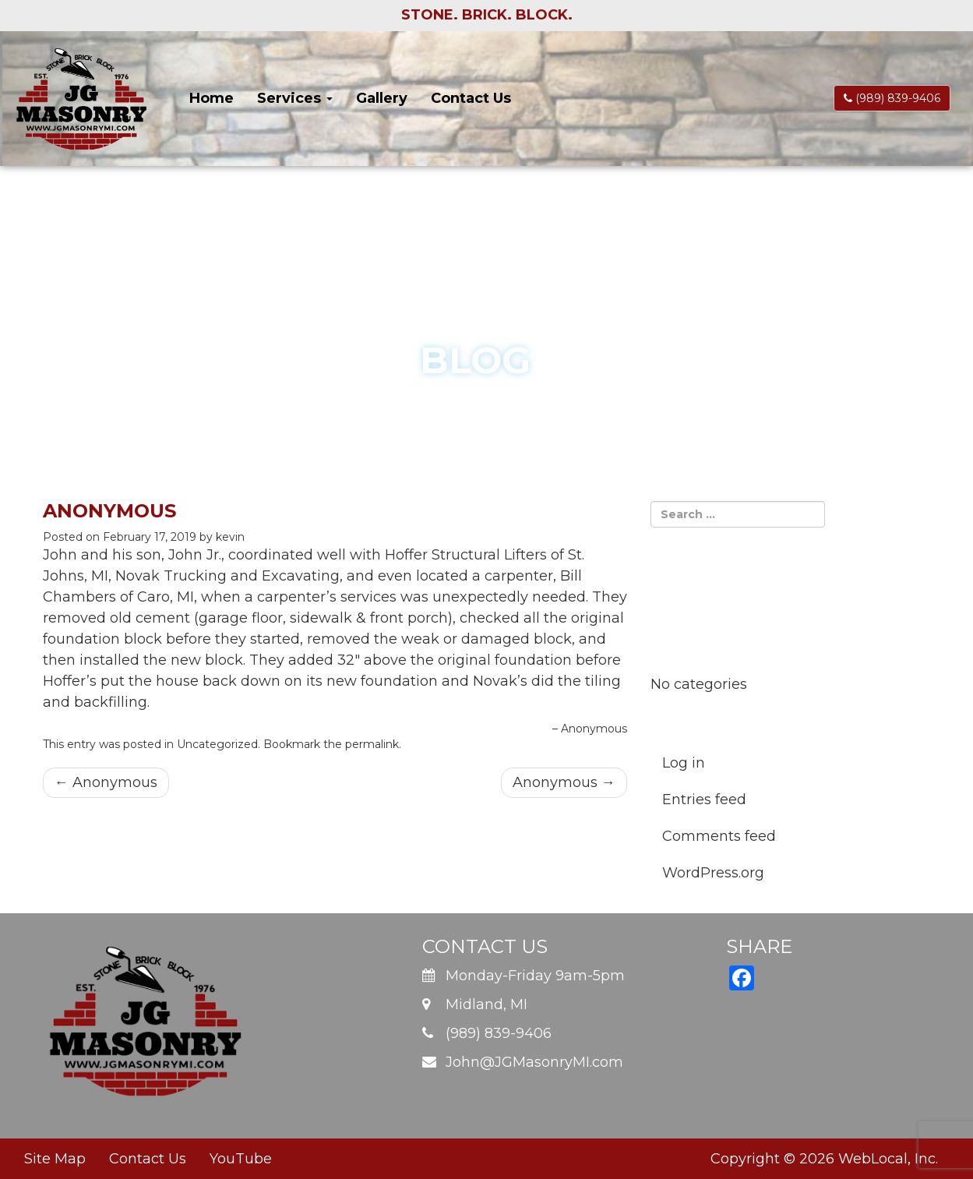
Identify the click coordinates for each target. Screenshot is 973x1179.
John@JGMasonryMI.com (534, 1062)
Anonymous (106, 782)
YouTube (241, 1158)
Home (211, 98)
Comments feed (719, 836)
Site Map (55, 1158)
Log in (683, 762)
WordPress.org (713, 872)
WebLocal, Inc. (888, 1158)
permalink (372, 744)
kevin (230, 537)
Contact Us (471, 98)
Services (295, 98)
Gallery (381, 98)
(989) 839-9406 (892, 98)
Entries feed (704, 799)
